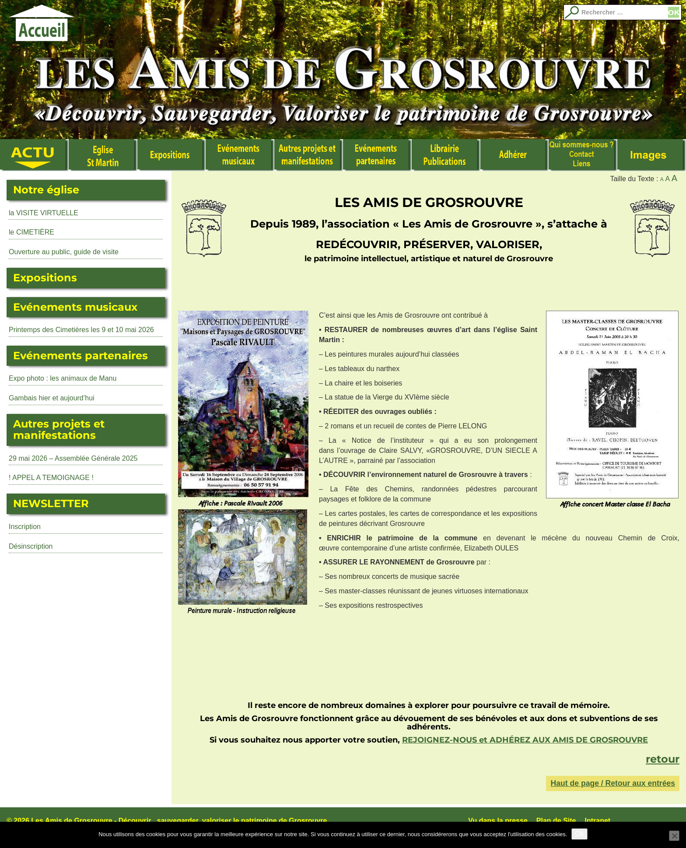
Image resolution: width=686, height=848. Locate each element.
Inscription (25, 526)
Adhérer (514, 155)
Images (651, 155)
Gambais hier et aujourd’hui (51, 398)
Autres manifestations (308, 155)
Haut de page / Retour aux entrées (612, 783)
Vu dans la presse (497, 820)
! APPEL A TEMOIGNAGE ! (51, 477)
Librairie (446, 155)
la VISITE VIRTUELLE (43, 213)
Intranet (598, 820)
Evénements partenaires (377, 155)
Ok (579, 833)
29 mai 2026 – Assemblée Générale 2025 (73, 458)
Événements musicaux (240, 155)
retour (662, 759)
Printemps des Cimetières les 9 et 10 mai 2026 (81, 329)
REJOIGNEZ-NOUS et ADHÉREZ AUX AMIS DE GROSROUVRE (525, 740)
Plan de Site (556, 820)
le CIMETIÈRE (31, 232)
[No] (674, 835)
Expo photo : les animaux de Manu (62, 378)
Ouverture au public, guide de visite (64, 252)
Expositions (171, 155)
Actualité (34, 155)
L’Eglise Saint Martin (103, 155)
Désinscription (30, 546)
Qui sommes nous (583, 155)
